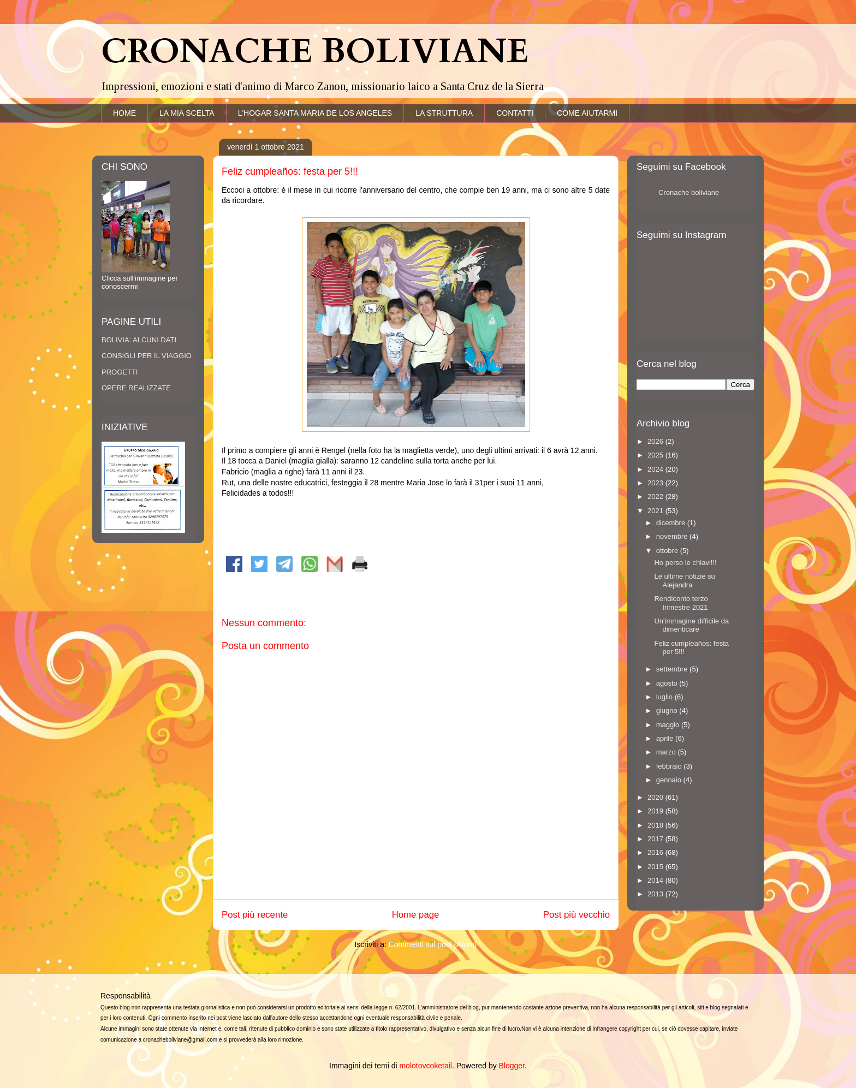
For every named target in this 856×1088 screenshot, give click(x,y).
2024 (656, 469)
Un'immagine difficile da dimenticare (691, 625)
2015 (656, 867)
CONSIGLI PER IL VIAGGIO (147, 356)
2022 (656, 496)
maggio (668, 725)
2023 (656, 483)
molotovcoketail (425, 1065)
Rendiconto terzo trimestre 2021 (681, 602)
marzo (667, 752)
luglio (665, 697)
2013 (656, 894)
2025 (656, 455)
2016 (656, 852)
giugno (668, 710)
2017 (656, 839)
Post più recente (255, 914)
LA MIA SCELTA (187, 113)
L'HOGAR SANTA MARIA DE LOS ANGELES (315, 113)
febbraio (670, 766)
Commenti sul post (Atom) (433, 944)
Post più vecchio (576, 914)
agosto (668, 683)
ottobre (668, 550)
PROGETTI (120, 372)
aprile (665, 738)
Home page (415, 914)
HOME (124, 113)
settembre (672, 669)
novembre (672, 536)
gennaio (669, 780)
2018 (656, 825)
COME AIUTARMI (587, 113)
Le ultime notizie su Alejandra (684, 580)
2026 (656, 441)
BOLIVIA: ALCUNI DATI (139, 340)
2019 (656, 811)
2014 (656, 880)
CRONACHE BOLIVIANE (314, 52)
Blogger (512, 1065)
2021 (656, 511)
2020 (656, 797)
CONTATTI (514, 113)
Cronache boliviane (688, 192)
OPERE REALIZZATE (136, 388)
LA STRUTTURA (444, 113)
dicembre (671, 523)
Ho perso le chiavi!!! (685, 562)
